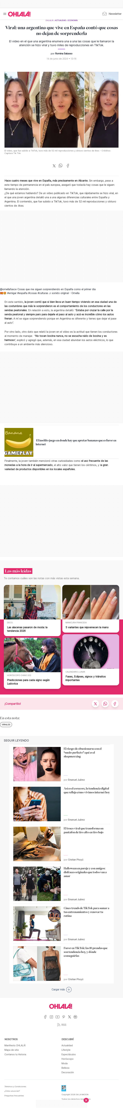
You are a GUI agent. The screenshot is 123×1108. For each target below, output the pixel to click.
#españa (22, 293)
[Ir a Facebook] (46, 1019)
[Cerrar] (86, 1100)
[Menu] (5, 14)
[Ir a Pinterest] (65, 1019)
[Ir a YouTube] (59, 1019)
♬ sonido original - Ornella (64, 293)
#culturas (43, 293)
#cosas (32, 293)
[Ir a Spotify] (77, 1019)
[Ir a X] (71, 1019)
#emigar (11, 293)
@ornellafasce (8, 289)
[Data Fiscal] (64, 1089)
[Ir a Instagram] (53, 1019)
